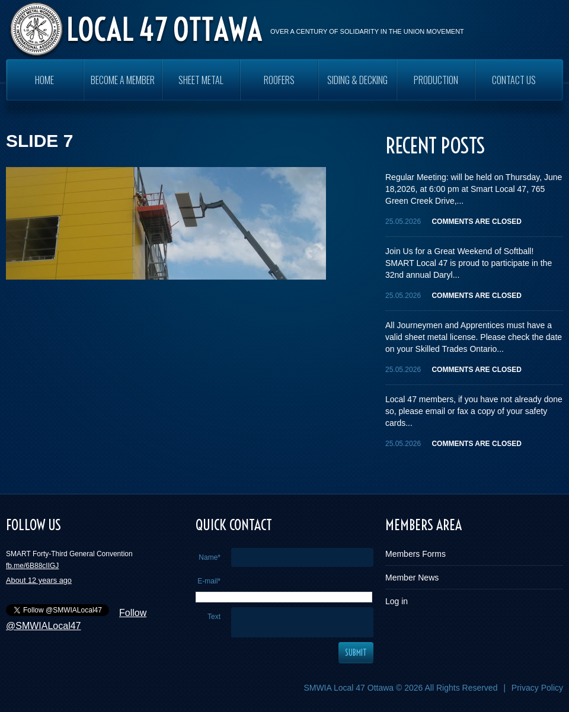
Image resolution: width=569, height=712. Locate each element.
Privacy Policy (537, 687)
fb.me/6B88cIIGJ (32, 566)
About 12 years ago (39, 580)
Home (44, 80)
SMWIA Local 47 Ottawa (348, 687)
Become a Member (123, 80)
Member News (412, 577)
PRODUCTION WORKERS (436, 87)
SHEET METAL (200, 80)
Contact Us (514, 80)
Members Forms (415, 554)
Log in (396, 601)
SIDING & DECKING (357, 80)
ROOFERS (279, 80)
